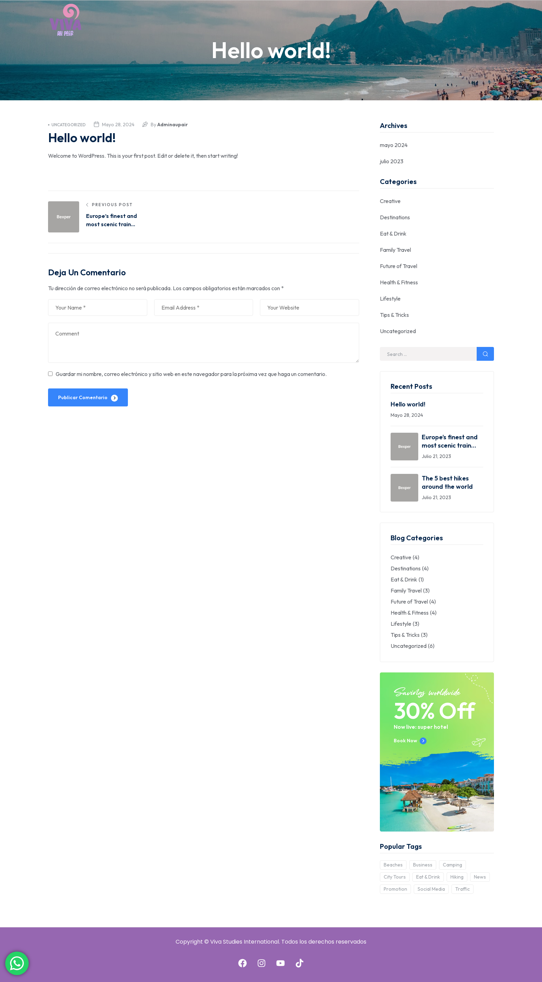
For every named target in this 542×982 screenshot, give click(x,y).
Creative (390, 201)
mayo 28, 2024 (118, 124)
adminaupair (172, 124)
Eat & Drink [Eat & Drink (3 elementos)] (428, 877)
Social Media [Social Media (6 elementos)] (431, 889)
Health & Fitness (399, 282)
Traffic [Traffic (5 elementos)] (462, 889)
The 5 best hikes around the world (447, 482)
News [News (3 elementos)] (480, 877)
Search (485, 354)
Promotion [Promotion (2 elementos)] (395, 889)
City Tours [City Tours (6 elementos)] (395, 877)
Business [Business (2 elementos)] (422, 865)
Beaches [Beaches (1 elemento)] (393, 865)
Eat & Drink (393, 233)
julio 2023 (391, 161)
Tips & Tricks (394, 314)
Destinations (395, 217)
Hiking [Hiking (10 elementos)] (457, 877)
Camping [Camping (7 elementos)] (452, 865)
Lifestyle (390, 298)
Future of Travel (398, 266)
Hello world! (408, 404)
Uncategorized (67, 124)
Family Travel (395, 249)
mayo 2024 (394, 144)
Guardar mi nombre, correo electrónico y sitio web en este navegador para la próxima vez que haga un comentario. (191, 373)
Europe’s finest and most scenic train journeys (450, 441)
